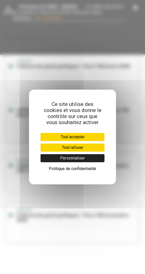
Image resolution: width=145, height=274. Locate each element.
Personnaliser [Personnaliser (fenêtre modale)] (72, 158)
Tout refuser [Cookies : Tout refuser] (72, 147)
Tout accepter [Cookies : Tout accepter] (73, 136)
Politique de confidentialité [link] (72, 168)
